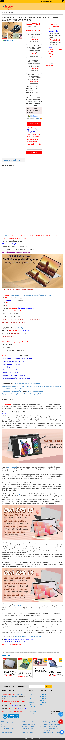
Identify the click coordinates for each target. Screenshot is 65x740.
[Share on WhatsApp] (3, 40)
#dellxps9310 (10, 652)
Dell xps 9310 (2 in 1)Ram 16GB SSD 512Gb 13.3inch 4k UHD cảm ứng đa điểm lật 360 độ (40, 671)
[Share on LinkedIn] (13, 40)
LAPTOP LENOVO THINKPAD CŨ (52, 725)
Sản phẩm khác (6, 655)
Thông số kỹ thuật (9, 160)
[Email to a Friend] (9, 40)
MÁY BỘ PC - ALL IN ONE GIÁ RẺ (33, 715)
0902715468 (48, 1)
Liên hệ (31, 709)
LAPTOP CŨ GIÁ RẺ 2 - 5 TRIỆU (52, 723)
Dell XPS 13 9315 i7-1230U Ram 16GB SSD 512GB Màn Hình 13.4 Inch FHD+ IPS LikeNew (55, 673)
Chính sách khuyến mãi (43, 695)
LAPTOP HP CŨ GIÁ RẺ (28, 725)
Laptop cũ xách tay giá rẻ (50, 726)
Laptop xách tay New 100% (33, 702)
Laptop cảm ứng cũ (27, 732)
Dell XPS (11, 12)
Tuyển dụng (32, 706)
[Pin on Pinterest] (11, 40)
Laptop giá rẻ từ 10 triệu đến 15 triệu (53, 732)
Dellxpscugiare (54, 652)
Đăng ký (48, 686)
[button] (20, 23)
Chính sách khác (43, 703)
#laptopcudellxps (18, 652)
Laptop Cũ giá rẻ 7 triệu (7, 728)
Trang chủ (5, 12)
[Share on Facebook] (5, 40)
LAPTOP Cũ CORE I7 (28, 728)
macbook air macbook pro (8, 732)
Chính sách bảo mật (43, 699)
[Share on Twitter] (7, 40)
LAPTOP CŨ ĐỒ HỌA (28, 721)
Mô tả (21, 160)
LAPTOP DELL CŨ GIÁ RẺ (50, 721)
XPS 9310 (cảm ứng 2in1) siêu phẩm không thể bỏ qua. (31, 295)
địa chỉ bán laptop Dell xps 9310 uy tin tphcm (27, 383)
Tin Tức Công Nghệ (33, 697)
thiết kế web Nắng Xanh (35, 738)
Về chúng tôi (33, 711)
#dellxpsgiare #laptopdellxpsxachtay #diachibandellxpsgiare (36, 652)
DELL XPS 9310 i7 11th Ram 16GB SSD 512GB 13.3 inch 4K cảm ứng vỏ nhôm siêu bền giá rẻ (24, 674)
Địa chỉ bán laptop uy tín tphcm (23, 328)
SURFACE (4, 726)
